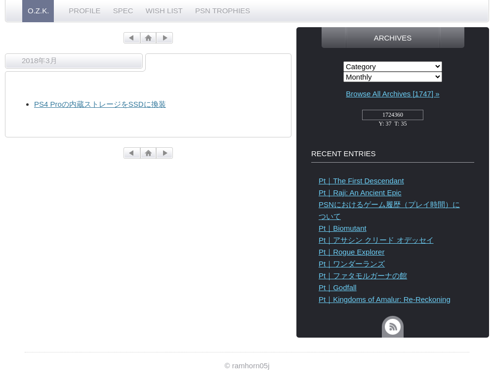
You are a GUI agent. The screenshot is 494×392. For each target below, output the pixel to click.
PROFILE (84, 10)
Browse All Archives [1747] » (392, 93)
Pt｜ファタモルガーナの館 (363, 275)
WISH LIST (164, 10)
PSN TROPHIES (222, 10)
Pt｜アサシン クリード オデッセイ (376, 240)
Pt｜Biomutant (343, 228)
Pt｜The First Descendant (361, 180)
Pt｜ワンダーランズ (352, 264)
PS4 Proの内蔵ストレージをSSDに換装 (100, 104)
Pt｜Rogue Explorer (351, 252)
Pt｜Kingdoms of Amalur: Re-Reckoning (385, 299)
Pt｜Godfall (338, 287)
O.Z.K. (38, 10)
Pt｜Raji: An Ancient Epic (360, 192)
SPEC (123, 10)
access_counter (392, 118)
